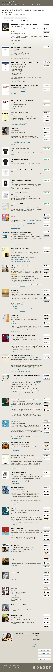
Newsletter (45, 656)
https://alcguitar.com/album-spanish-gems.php (21, 142)
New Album (34, 646)
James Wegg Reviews (30, 278)
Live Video (13, 551)
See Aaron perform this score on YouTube (20, 259)
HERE (29, 58)
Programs (10, 4)
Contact (37, 4)
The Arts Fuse (21, 278)
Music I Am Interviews (44, 659)
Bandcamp (24, 226)
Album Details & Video (16, 438)
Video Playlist (14, 524)
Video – (14, 595)
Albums (7, 18)
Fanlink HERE (14, 306)
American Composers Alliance (24, 357)
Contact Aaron (45, 650)
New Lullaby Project (36, 516)
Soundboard (17, 371)
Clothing (17, 18)
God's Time (23, 91)
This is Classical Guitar (20, 124)
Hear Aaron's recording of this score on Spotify (21, 261)
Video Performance (15, 450)
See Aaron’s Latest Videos (7, 642)
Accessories (23, 18)
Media (22, 4)
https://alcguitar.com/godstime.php (18, 281)
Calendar (17, 4)
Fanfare (27, 244)
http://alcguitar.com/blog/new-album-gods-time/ (31, 284)
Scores (12, 18)
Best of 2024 (35, 635)
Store (27, 4)
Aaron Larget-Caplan (10, 1)
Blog (31, 4)
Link (20, 123)
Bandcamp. (22, 286)
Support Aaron (45, 653)
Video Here (13, 351)
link (17, 39)
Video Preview (14, 468)
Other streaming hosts (15, 228)
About (3, 4)
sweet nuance (18, 302)
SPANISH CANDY (30, 223)
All (3, 18)
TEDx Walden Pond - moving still (18, 304)
